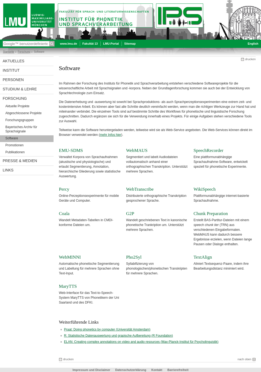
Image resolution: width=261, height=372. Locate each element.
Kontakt (156, 369)
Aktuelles (13, 61)
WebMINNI (70, 257)
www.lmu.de (68, 43)
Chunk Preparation (211, 213)
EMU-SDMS (71, 150)
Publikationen (15, 152)
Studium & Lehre (20, 89)
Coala (64, 213)
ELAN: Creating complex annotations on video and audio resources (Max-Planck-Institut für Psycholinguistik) (141, 342)
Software (11, 138)
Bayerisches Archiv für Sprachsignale (21, 129)
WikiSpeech (204, 189)
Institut (11, 70)
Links (8, 170)
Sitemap (130, 43)
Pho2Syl (134, 257)
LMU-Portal (111, 43)
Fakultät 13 (90, 43)
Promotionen (14, 145)
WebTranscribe (140, 189)
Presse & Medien (20, 161)
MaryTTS (68, 286)
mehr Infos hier (110, 135)
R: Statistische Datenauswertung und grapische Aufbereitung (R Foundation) (118, 336)
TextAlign (203, 257)
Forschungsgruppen (19, 120)
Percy (64, 189)
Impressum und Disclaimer (91, 369)
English (253, 43)
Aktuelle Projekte (17, 106)
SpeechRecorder (208, 150)
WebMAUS (136, 150)
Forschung (24, 51)
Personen (13, 80)
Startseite (8, 51)
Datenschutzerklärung (130, 369)
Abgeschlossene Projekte (23, 113)
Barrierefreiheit (177, 369)
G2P (130, 213)
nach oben (244, 359)
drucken (250, 59)
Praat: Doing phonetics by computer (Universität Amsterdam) (107, 329)
